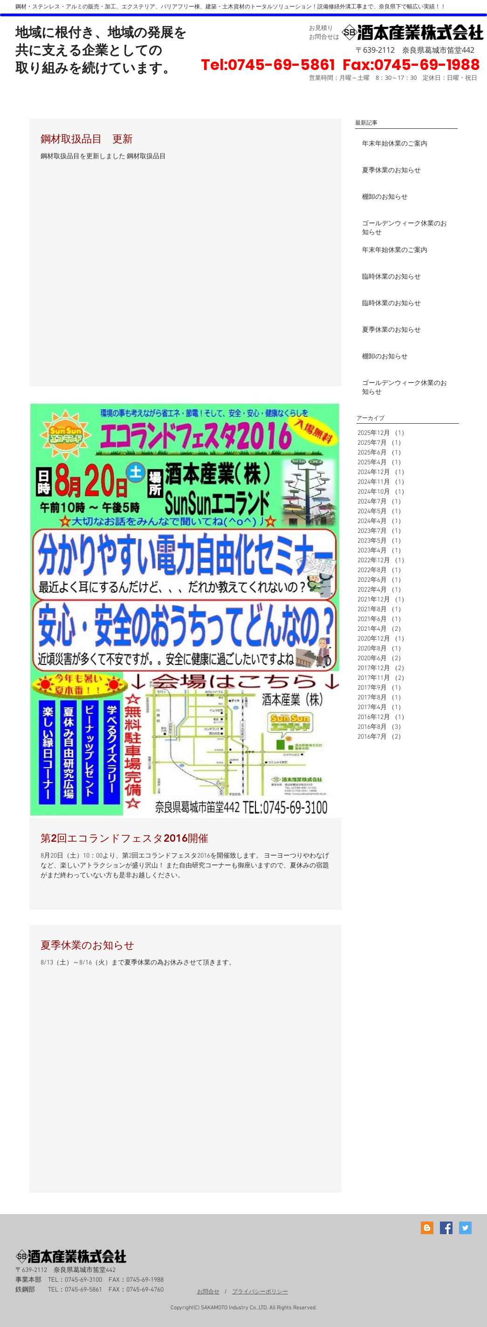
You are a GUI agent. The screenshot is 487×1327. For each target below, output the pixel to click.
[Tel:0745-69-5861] (268, 65)
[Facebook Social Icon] (446, 1228)
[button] (411, 65)
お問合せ (208, 1291)
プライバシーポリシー (260, 1291)
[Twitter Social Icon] (465, 1228)
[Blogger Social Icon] (427, 1228)
